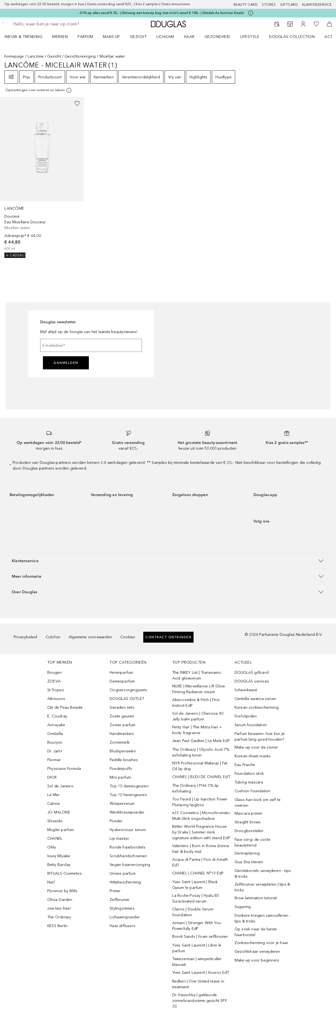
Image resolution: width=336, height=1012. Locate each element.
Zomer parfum (122, 725)
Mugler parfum (60, 829)
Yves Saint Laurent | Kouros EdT (200, 972)
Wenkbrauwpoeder (127, 812)
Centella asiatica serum (255, 698)
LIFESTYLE (249, 36)
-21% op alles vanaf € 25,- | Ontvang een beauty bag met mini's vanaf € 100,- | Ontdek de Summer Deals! (161, 13)
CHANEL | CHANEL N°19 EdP (198, 873)
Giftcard (289, 5)
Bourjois (54, 742)
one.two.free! (59, 908)
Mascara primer (249, 813)
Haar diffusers (122, 926)
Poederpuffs (121, 768)
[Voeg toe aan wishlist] (77, 103)
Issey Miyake (58, 856)
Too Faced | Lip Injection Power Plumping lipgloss (200, 802)
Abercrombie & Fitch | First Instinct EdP (196, 703)
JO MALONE (58, 812)
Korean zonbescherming (257, 707)
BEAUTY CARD (245, 5)
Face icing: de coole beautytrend (252, 842)
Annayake (56, 725)
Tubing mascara (249, 782)
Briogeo (54, 672)
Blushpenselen (123, 751)
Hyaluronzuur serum (128, 829)
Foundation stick (249, 773)
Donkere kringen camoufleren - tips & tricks (263, 918)
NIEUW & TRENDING (23, 36)
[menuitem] (27, 36)
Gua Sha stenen (249, 862)
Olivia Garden (59, 899)
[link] (42, 177)
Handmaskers (122, 733)
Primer (115, 891)
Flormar (54, 760)
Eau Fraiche (245, 764)
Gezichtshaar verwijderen (257, 951)
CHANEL (54, 838)
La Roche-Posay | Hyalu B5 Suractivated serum (196, 898)
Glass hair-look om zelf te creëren (258, 802)
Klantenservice (317, 5)
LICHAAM (165, 36)
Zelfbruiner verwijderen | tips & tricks (262, 887)
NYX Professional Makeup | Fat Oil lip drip (199, 766)
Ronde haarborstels (127, 847)
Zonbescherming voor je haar (261, 942)
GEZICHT (138, 36)
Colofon (53, 637)
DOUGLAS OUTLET (127, 698)
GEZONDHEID (217, 36)
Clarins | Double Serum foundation (192, 912)
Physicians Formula (64, 768)
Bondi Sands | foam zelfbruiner (200, 936)
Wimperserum (122, 803)
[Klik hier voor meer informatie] (250, 13)
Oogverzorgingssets (128, 690)
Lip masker (119, 838)
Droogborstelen (249, 831)
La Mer (53, 795)
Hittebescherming (125, 882)
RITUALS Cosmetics (64, 873)
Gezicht (54, 56)
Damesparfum (122, 681)
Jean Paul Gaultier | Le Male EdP (201, 740)
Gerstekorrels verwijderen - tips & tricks (263, 873)
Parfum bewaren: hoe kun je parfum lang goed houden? (260, 736)
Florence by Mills (62, 891)
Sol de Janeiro (60, 786)
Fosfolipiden (246, 716)
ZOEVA (54, 681)
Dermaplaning (247, 853)
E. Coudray (57, 716)
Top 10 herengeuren (128, 795)
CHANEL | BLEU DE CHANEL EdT (201, 776)
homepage (14, 56)
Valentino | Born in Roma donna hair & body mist (200, 849)
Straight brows (248, 822)
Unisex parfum (123, 873)
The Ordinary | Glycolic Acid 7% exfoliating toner (200, 752)
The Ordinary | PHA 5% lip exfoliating (195, 788)
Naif (51, 882)
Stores (269, 5)
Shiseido (55, 821)
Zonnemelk (120, 742)
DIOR (52, 777)
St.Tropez (55, 690)
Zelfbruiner (120, 899)
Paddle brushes (124, 760)
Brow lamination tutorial (256, 898)
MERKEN (60, 36)
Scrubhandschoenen (128, 856)
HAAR (189, 36)
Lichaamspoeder (125, 917)
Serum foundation (251, 725)
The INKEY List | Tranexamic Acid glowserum (196, 675)
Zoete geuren (122, 716)
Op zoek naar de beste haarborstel (256, 932)
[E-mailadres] (91, 345)
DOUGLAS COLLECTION (292, 36)
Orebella (55, 733)
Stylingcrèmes (122, 908)
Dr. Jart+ (55, 751)
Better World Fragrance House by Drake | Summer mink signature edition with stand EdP (201, 832)
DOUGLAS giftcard (251, 672)
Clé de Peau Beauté (65, 707)
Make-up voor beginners (257, 960)
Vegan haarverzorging (130, 864)
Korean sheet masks (253, 756)
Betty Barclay (59, 864)
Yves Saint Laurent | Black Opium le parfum (195, 885)
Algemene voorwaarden (90, 637)
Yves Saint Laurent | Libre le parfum (197, 948)
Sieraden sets (122, 707)
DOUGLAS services (252, 681)
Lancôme (36, 56)
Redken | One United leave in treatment (198, 984)
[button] (168, 560)
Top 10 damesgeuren (129, 786)
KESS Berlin (57, 926)
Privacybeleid (25, 637)
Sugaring (243, 906)
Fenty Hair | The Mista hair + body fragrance (197, 730)
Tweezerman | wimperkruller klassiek (197, 962)
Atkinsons (56, 698)
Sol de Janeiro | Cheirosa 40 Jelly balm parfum (198, 716)
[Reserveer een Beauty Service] (277, 24)
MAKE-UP (111, 36)
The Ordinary (59, 917)
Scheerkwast (246, 690)
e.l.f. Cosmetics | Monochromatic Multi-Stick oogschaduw (201, 816)
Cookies (127, 637)
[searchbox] (52, 24)
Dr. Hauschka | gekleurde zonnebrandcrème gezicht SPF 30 (199, 1001)
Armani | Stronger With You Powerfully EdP (196, 926)
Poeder (116, 821)
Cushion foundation (253, 791)
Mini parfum (120, 777)
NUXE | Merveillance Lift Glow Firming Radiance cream (198, 689)
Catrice (53, 803)
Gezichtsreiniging (80, 56)
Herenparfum (121, 672)
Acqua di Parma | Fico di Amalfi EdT (200, 862)
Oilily (51, 847)
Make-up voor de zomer (256, 747)
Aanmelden (66, 363)
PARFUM (85, 36)
